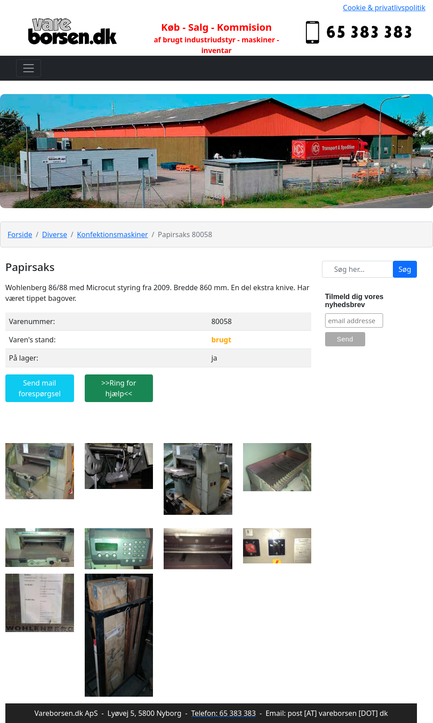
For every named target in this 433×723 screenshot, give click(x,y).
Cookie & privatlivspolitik (384, 7)
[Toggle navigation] (28, 68)
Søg (405, 269)
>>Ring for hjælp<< (118, 388)
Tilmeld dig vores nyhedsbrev (354, 300)
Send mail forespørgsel (39, 388)
